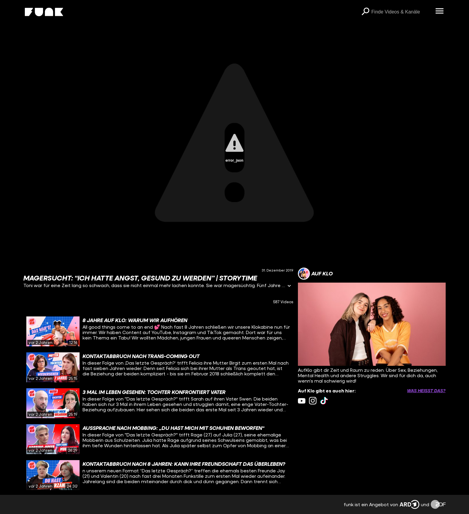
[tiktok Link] (324, 400)
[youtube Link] (301, 400)
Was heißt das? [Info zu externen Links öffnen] (426, 390)
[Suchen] (365, 12)
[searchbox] (401, 12)
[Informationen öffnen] (289, 286)
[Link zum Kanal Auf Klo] (315, 274)
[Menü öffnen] (440, 11)
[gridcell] (158, 331)
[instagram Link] (312, 400)
